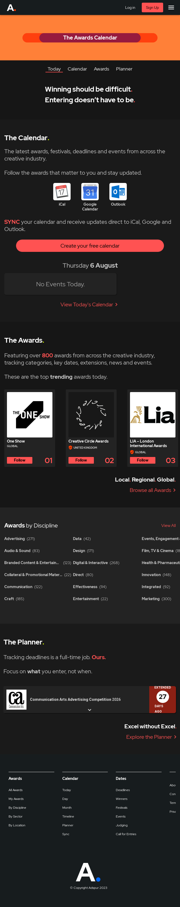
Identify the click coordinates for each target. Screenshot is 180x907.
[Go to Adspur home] (16, 7)
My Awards (16, 799)
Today (66, 790)
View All (168, 525)
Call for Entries (126, 834)
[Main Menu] (171, 7)
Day (65, 799)
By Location (17, 825)
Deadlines (123, 790)
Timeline (68, 816)
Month (67, 808)
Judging (122, 825)
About (174, 785)
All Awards (15, 790)
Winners (121, 799)
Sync (65, 834)
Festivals (121, 808)
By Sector (15, 816)
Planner (67, 825)
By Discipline (17, 808)
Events (120, 816)
